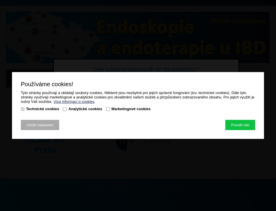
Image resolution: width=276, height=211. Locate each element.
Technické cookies (42, 109)
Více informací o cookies (74, 101)
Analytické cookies (85, 109)
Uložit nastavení (40, 125)
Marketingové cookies (131, 109)
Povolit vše (240, 125)
